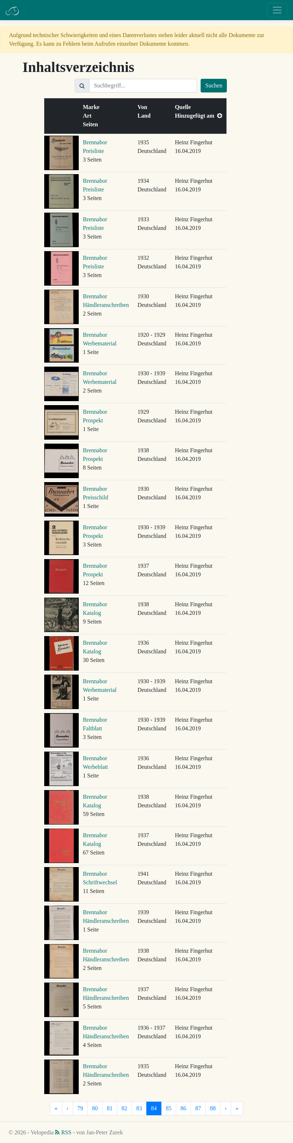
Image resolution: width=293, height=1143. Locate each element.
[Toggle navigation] (277, 10)
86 (183, 1108)
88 (213, 1108)
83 (139, 1108)
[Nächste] (225, 1108)
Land (145, 116)
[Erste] (56, 1108)
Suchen (213, 85)
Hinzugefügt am (198, 116)
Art (89, 116)
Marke (92, 107)
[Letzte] (237, 1108)
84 (154, 1108)
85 (168, 1108)
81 (110, 1108)
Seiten (92, 124)
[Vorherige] (67, 1108)
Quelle (184, 107)
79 (80, 1108)
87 (198, 1108)
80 (95, 1108)
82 (124, 1108)
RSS (63, 1132)
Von (143, 107)
